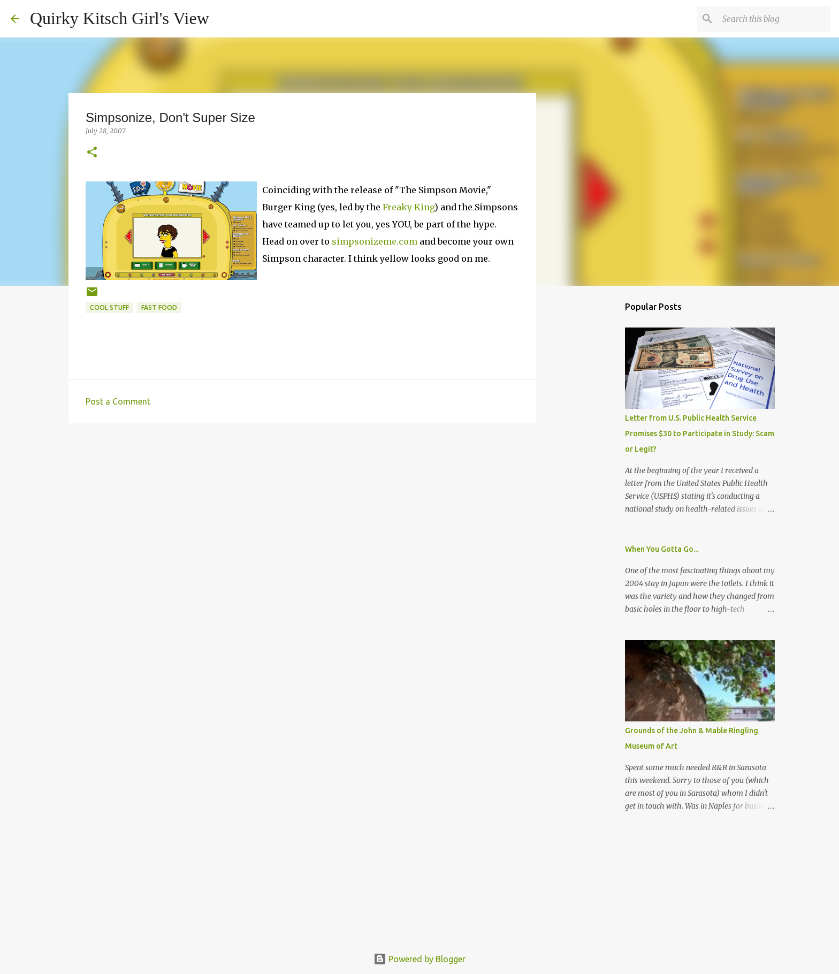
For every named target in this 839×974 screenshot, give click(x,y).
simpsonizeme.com (374, 241)
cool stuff (109, 307)
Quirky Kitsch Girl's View (119, 18)
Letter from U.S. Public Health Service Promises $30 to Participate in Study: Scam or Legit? (699, 433)
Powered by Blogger (419, 959)
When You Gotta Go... (661, 549)
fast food (159, 307)
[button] (92, 153)
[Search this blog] (774, 19)
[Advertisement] (302, 514)
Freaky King (408, 207)
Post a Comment (118, 401)
